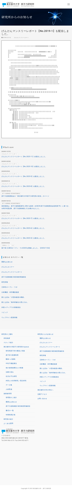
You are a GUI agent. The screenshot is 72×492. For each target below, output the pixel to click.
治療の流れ (10, 372)
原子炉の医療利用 (12, 355)
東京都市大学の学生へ (45, 390)
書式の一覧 (10, 410)
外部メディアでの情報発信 (11, 307)
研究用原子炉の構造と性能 (15, 351)
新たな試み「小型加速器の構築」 (13, 297)
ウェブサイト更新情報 (9, 317)
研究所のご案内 (7, 334)
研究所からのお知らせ (46, 334)
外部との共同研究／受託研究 (16, 380)
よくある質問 (8, 423)
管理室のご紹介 (11, 397)
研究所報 (4, 282)
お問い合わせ (42, 398)
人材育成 (9, 389)
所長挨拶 (7, 338)
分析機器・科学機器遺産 (10, 292)
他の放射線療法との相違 (14, 368)
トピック (4, 312)
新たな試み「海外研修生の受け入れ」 (14, 302)
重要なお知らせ (7, 262)
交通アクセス (42, 394)
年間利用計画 (10, 415)
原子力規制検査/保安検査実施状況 (13, 277)
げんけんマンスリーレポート (21, 37)
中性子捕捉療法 (11, 363)
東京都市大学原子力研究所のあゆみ (17, 347)
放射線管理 (8, 393)
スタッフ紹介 (8, 342)
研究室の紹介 (8, 419)
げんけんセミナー (7, 267)
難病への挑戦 (10, 359)
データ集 (9, 385)
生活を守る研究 (11, 376)
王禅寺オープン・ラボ (9, 287)
